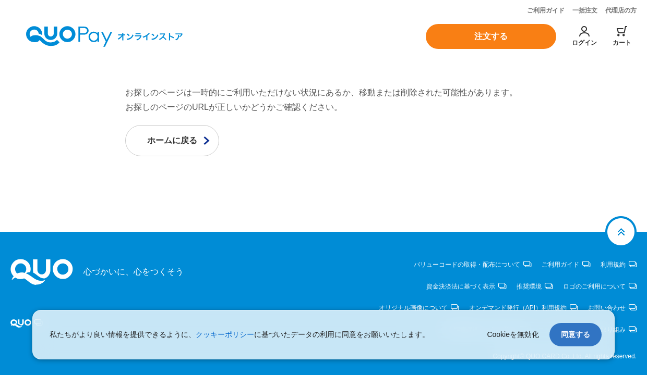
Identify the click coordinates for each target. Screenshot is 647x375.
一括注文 (584, 10)
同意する (575, 334)
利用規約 (613, 264)
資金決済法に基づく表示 (460, 286)
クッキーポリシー (225, 334)
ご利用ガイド (546, 10)
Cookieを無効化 (513, 334)
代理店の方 (621, 10)
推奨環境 (529, 286)
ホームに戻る (172, 140)
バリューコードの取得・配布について (467, 264)
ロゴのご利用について (594, 286)
